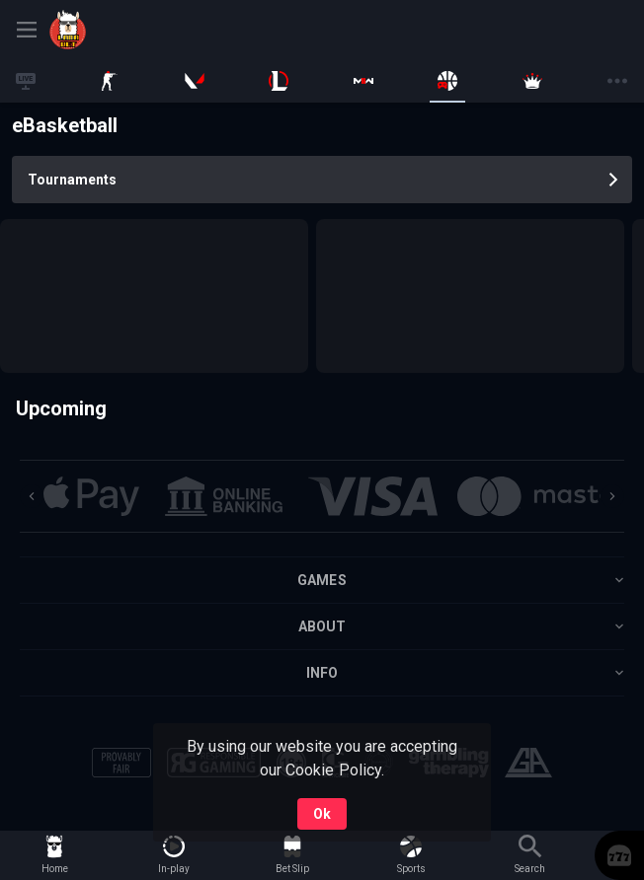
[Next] (612, 496)
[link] (118, 29)
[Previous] (31, 496)
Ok (322, 814)
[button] (91, 496)
